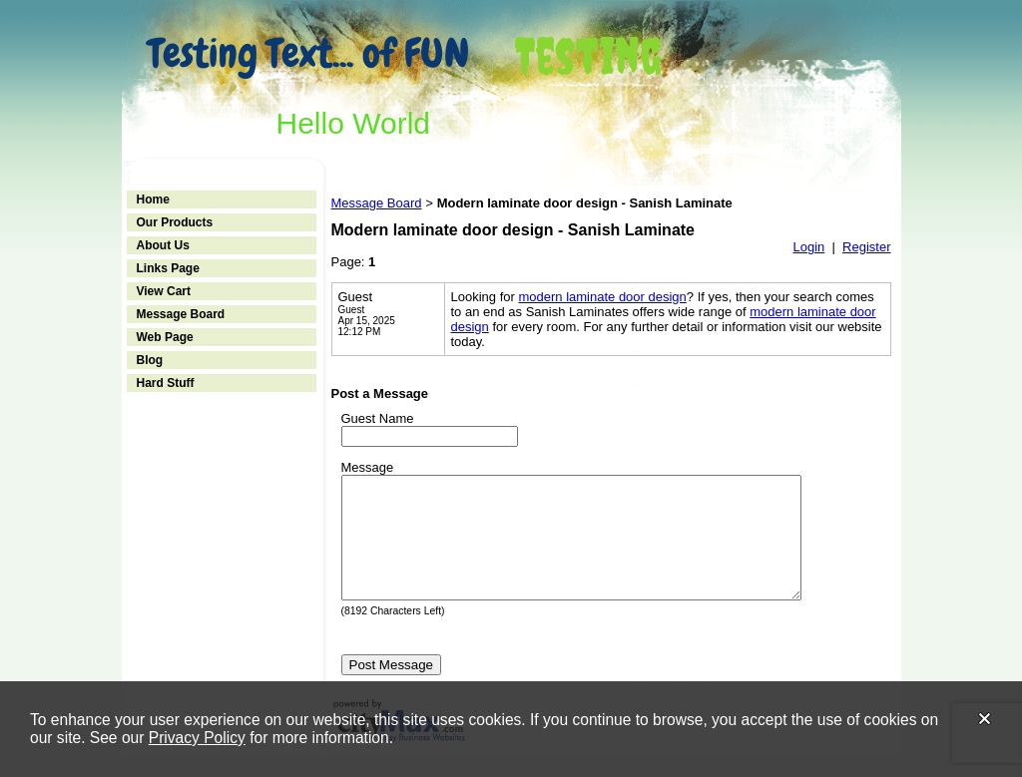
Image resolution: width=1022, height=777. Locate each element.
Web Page (165, 337)
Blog (150, 360)
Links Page (168, 268)
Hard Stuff (166, 383)
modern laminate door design (602, 296)
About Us (163, 245)
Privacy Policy (197, 737)
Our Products (175, 222)
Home (153, 199)
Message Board (181, 314)
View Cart (164, 291)
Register (866, 246)
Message (367, 467)
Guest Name (377, 418)
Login (808, 246)
